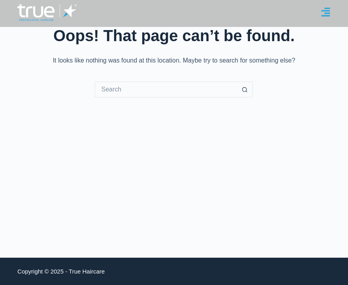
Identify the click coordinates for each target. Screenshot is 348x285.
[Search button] (245, 89)
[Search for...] (166, 89)
